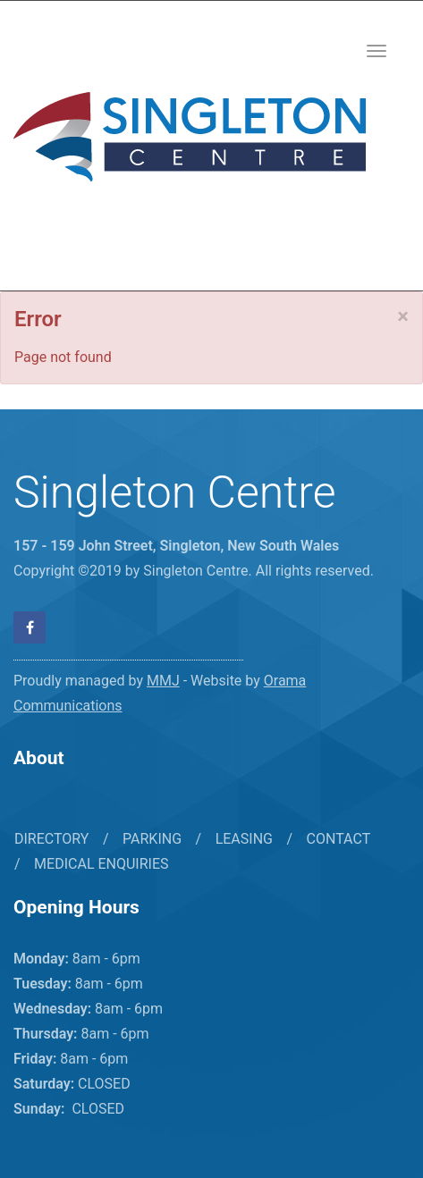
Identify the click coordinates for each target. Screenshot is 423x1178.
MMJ (163, 680)
